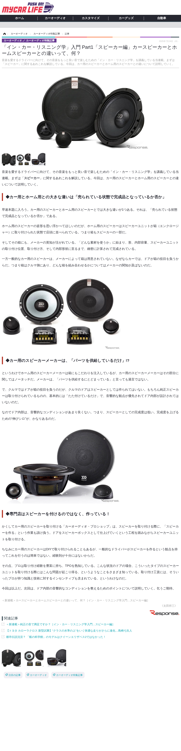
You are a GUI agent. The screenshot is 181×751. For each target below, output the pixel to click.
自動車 (161, 18)
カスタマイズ (91, 18)
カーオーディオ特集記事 (69, 675)
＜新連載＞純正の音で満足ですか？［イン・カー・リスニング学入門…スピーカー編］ (60, 624)
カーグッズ (126, 18)
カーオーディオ (55, 18)
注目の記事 (15, 675)
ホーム (19, 18)
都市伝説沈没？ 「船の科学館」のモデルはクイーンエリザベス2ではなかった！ (56, 636)
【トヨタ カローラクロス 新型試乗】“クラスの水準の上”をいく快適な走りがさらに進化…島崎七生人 (69, 630)
